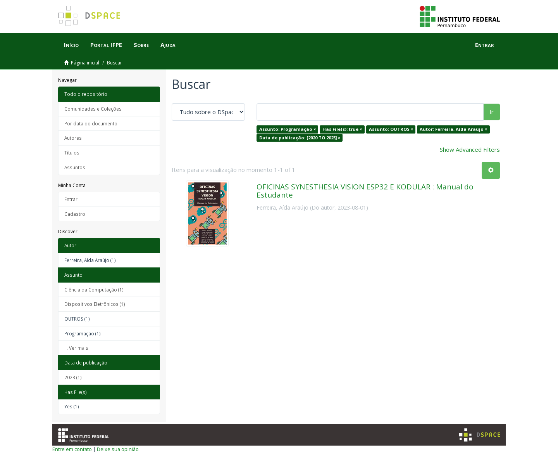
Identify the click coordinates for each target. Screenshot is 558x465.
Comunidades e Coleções (93, 109)
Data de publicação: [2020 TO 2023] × (299, 138)
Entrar (71, 199)
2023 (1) (73, 377)
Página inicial (85, 62)
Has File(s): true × (342, 129)
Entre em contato (72, 449)
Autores (73, 138)
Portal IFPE (106, 45)
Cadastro (74, 214)
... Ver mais (76, 348)
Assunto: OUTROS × (391, 129)
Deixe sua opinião (118, 449)
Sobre (141, 45)
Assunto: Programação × (287, 129)
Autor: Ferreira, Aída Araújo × (453, 129)
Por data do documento (90, 123)
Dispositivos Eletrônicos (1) (94, 304)
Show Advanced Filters (470, 149)
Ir (491, 112)
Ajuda (168, 45)
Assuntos (74, 167)
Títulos (71, 152)
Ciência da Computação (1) (94, 289)
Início (71, 45)
